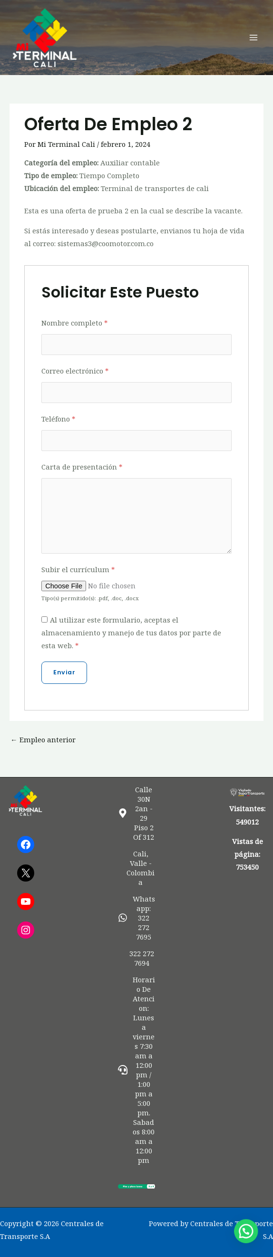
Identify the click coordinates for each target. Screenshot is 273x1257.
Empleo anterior (43, 739)
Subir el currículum (78, 569)
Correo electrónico (74, 370)
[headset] (136, 1070)
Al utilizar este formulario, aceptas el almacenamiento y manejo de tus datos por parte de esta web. (131, 632)
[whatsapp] (136, 917)
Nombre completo (74, 322)
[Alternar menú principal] (253, 38)
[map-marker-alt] (136, 813)
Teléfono (58, 418)
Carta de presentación (81, 466)
